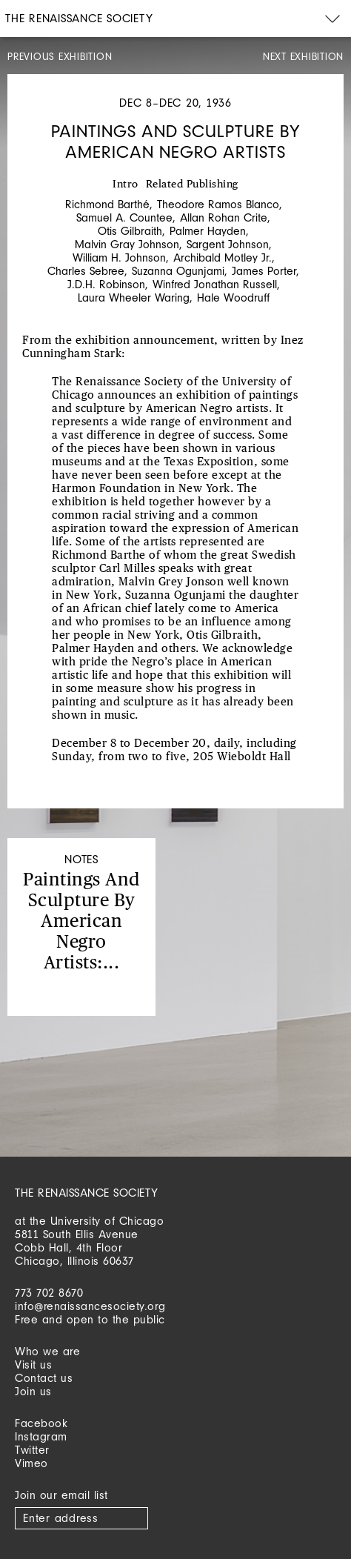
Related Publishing (192, 184)
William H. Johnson (119, 257)
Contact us (44, 1378)
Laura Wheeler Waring (134, 297)
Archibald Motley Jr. (222, 257)
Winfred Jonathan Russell (215, 284)
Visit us (33, 1364)
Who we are (47, 1351)
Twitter (32, 1450)
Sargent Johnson (228, 244)
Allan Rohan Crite (223, 217)
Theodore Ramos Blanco (218, 204)
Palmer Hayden (208, 231)
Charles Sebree (85, 271)
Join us (33, 1391)
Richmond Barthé (107, 204)
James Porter (264, 271)
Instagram (41, 1436)
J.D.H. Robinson (106, 284)
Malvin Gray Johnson (127, 244)
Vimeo (31, 1463)
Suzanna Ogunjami (178, 271)
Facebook (41, 1423)
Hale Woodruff (233, 297)
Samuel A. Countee (124, 217)
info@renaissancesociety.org (90, 1306)
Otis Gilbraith (130, 231)
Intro (125, 184)
